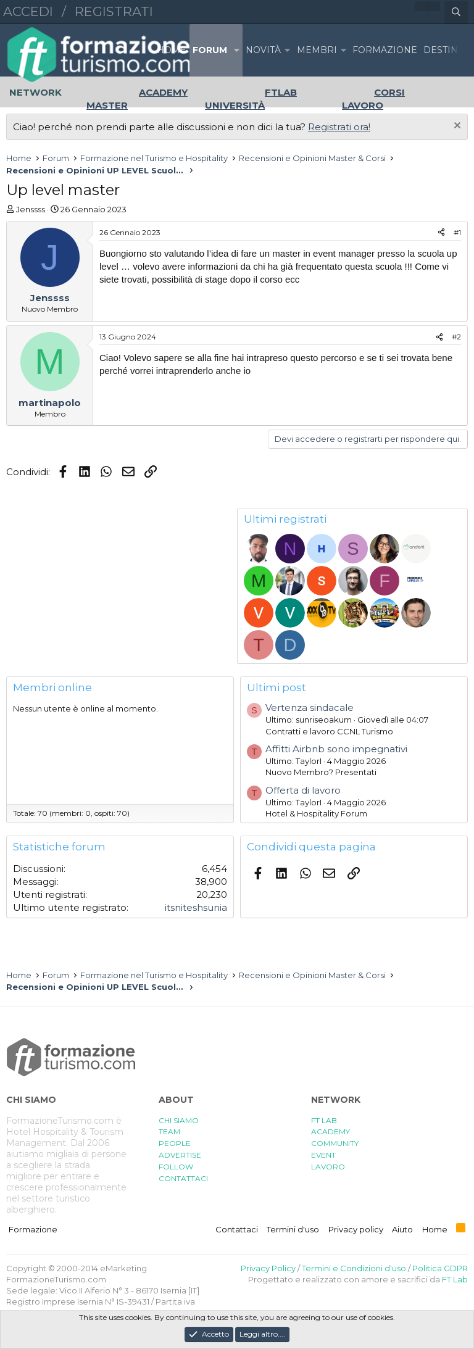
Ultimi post (276, 687)
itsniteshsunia (196, 907)
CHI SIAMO (179, 1120)
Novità (263, 50)
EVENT (323, 1155)
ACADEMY (330, 1131)
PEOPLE (175, 1143)
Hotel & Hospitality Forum (316, 813)
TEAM (169, 1131)
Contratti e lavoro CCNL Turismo (329, 731)
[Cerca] (456, 12)
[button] (236, 50)
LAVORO (328, 1166)
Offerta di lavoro (303, 790)
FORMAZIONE (384, 50)
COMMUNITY (335, 1143)
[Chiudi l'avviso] (456, 126)
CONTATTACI (183, 1178)
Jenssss (30, 209)
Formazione (33, 1229)
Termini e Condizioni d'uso (354, 1268)
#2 (456, 336)
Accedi (28, 11)
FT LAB (324, 1120)
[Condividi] (441, 233)
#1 (457, 232)
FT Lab (455, 1279)
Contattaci (236, 1229)
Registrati (114, 11)
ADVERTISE (180, 1155)
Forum (210, 50)
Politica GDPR (440, 1268)
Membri (317, 50)
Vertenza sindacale (309, 707)
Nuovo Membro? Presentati (320, 772)
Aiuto (402, 1229)
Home (171, 50)
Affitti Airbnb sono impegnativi (336, 749)
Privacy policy (355, 1229)
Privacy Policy (268, 1268)
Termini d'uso (293, 1229)
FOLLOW (176, 1166)
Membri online (52, 687)
